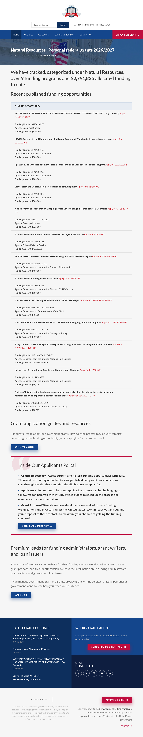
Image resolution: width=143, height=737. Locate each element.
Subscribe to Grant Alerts (108, 647)
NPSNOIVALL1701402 (42, 355)
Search (63, 25)
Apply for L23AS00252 (116, 164)
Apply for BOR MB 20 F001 (105, 256)
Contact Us (86, 35)
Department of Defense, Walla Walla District (44, 311)
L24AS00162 (38, 150)
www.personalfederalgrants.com (116, 708)
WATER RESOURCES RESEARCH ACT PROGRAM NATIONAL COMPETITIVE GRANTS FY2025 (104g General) (39, 662)
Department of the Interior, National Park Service (47, 358)
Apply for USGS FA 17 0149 (82, 395)
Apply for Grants (127, 35)
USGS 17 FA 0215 (40, 329)
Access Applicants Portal (37, 526)
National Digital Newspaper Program (31, 648)
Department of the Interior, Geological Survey (45, 333)
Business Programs (65, 35)
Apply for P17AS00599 (90, 370)
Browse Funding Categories (27, 679)
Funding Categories (28, 55)
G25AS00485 (38, 124)
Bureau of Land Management (37, 153)
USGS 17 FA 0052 (40, 219)
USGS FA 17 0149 (40, 403)
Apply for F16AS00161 (94, 234)
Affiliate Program (84, 25)
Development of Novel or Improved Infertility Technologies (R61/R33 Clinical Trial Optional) (36, 637)
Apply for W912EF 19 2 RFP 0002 (96, 300)
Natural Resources (49, 55)
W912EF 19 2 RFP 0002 (43, 307)
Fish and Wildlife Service (34, 245)
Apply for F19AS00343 (69, 278)
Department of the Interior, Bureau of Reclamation (47, 267)
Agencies (28, 35)
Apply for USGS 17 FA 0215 (114, 322)
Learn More (21, 595)
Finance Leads (103, 25)
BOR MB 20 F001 (40, 263)
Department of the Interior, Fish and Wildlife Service (48, 289)
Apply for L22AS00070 (88, 186)
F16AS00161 (38, 241)
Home (16, 35)
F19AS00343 (38, 285)
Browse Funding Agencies (26, 675)
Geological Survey (31, 128)
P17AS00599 (38, 377)
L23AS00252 (38, 172)
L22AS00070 (38, 194)
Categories (44, 35)
